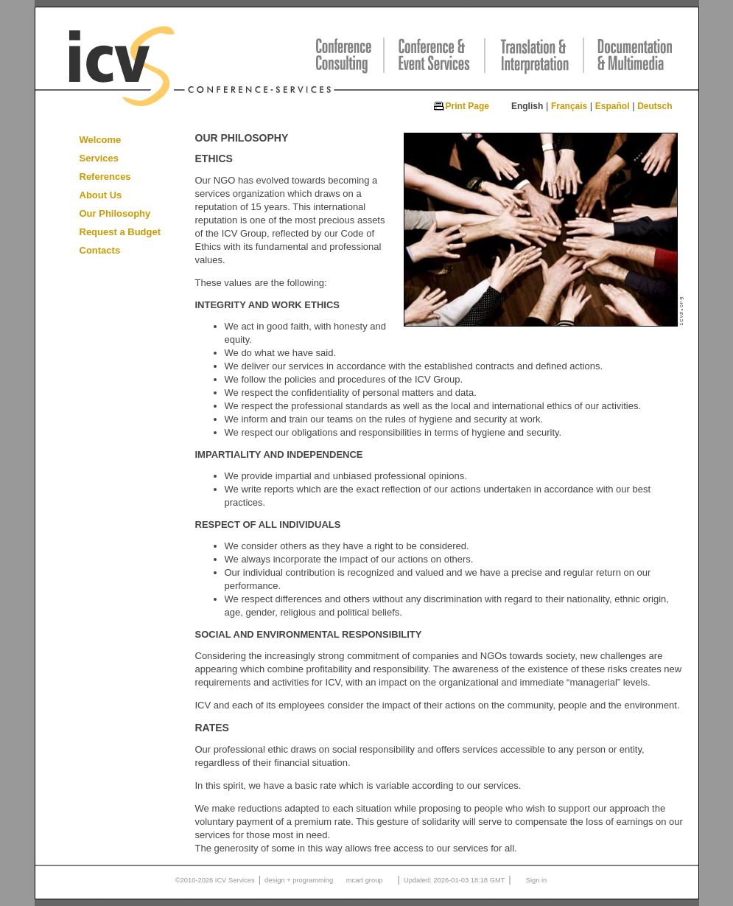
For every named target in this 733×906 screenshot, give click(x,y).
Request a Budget (120, 231)
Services (99, 158)
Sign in (536, 880)
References (105, 176)
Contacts (100, 250)
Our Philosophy (115, 213)
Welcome (101, 139)
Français (569, 106)
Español (612, 106)
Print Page (467, 106)
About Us (101, 195)
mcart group (364, 880)
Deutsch (654, 106)
